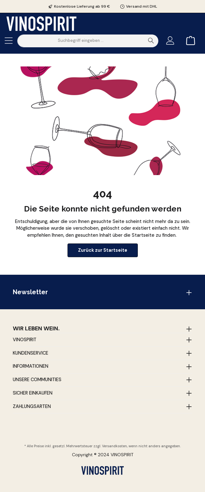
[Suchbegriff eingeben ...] (80, 41)
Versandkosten (114, 446)
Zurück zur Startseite (102, 250)
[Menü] (8, 40)
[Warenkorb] (188, 40)
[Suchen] (151, 41)
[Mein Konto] (170, 40)
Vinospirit (24, 339)
